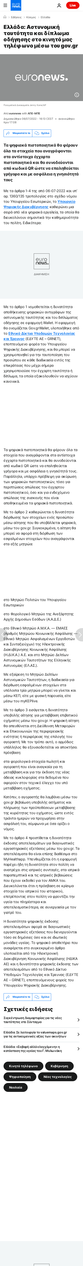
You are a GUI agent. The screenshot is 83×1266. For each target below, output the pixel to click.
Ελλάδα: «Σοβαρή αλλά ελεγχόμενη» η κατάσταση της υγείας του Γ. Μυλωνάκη (33, 1049)
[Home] (5, 17)
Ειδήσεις (16, 17)
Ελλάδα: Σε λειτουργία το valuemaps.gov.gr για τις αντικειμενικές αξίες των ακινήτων (35, 1034)
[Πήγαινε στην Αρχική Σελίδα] (16, 5)
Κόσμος (31, 17)
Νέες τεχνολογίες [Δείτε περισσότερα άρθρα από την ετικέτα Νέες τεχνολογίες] (58, 1076)
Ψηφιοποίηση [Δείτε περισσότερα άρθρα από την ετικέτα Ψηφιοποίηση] (20, 1076)
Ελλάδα (45, 17)
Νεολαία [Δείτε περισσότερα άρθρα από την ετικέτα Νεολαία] (15, 1087)
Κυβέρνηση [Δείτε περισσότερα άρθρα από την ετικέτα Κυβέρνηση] (59, 1066)
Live (73, 5)
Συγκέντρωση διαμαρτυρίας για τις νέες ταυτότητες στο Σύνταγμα (33, 1020)
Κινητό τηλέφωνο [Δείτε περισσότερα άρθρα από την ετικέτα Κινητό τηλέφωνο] (23, 1066)
